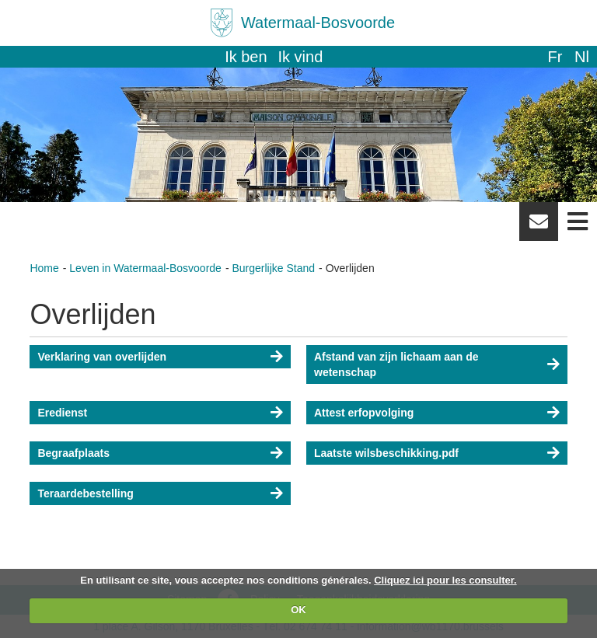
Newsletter (538, 227)
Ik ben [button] (246, 56)
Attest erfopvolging (364, 412)
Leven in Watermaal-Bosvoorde (145, 268)
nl (581, 56)
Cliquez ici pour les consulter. (445, 580)
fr (554, 56)
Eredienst (62, 412)
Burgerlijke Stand (273, 268)
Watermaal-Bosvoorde (318, 22)
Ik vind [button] (300, 56)
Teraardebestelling (85, 493)
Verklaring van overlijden (101, 356)
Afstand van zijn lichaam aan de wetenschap (396, 364)
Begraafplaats (73, 453)
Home (44, 268)
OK (298, 609)
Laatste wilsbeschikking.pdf (386, 453)
